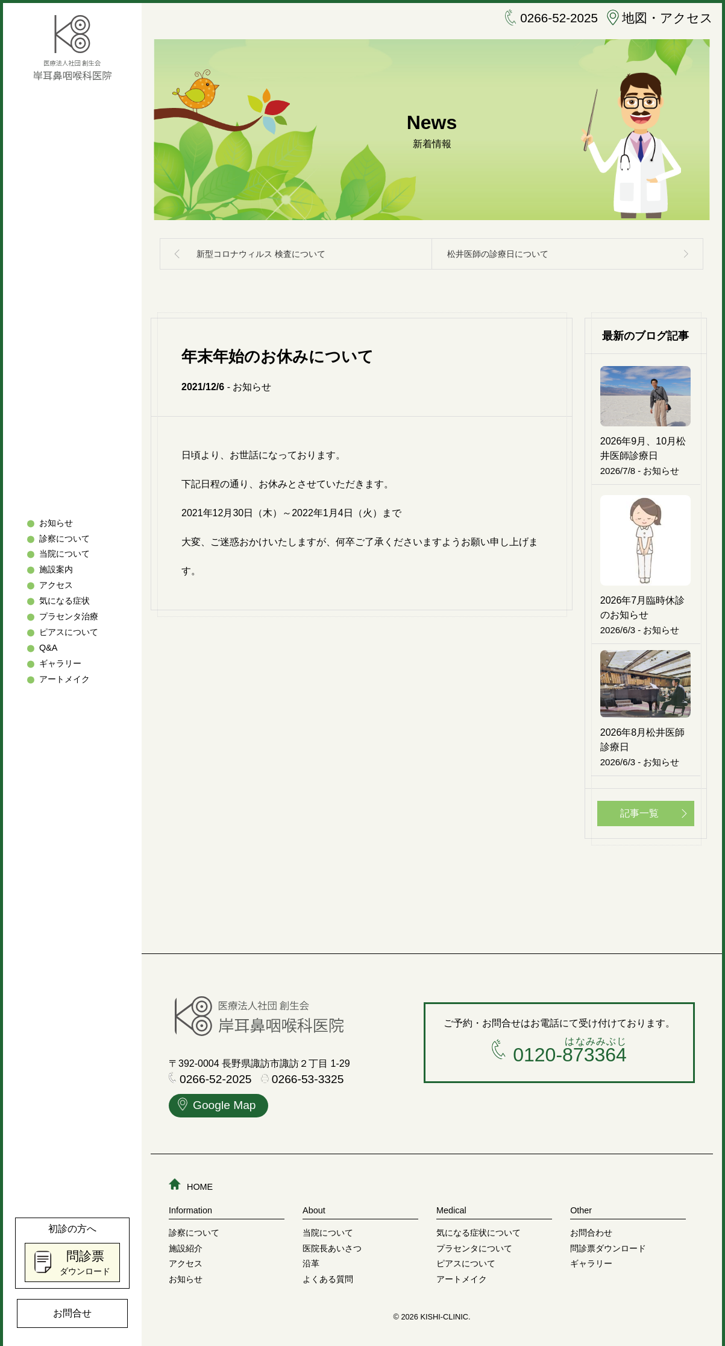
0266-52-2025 (532, 18)
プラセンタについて (474, 1244)
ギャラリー (60, 663)
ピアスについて (68, 632)
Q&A (48, 647)
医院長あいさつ (332, 1244)
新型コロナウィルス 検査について (260, 254)
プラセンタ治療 (68, 617)
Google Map (217, 1103)
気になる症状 (64, 601)
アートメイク (64, 679)
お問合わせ (591, 1228)
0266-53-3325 (302, 1075)
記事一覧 (639, 809)
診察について (64, 538)
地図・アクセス (653, 19)
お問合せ (72, 1313)
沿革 (311, 1259)
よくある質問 (328, 1275)
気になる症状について (478, 1228)
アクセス (56, 585)
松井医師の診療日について (497, 254)
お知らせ (56, 523)
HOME (191, 1182)
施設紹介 (185, 1244)
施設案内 (56, 570)
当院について (64, 554)
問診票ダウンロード (608, 1244)
